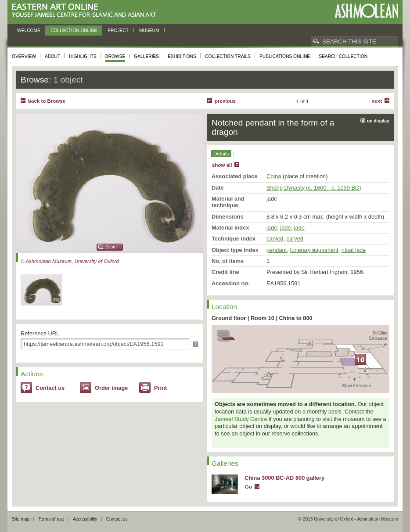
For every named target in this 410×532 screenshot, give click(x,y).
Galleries (146, 56)
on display (378, 121)
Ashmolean (366, 11)
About (52, 56)
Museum (149, 30)
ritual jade (354, 250)
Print (160, 388)
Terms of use (51, 519)
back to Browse (46, 101)
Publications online (284, 56)
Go (248, 486)
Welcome (28, 30)
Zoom (111, 246)
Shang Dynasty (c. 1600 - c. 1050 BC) (313, 187)
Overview (24, 56)
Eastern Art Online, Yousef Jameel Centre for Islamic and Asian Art (86, 11)
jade (271, 227)
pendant (276, 250)
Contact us (50, 388)
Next (376, 101)
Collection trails (228, 56)
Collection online (73, 30)
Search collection (343, 56)
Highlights (83, 56)
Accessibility (85, 519)
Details (221, 153)
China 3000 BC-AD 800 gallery (284, 477)
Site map (20, 519)
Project (118, 30)
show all (222, 165)
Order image (111, 388)
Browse (115, 56)
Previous (225, 101)
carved (274, 238)
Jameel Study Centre (241, 419)
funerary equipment (314, 250)
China (273, 176)
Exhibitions (182, 56)
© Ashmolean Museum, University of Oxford (70, 261)
